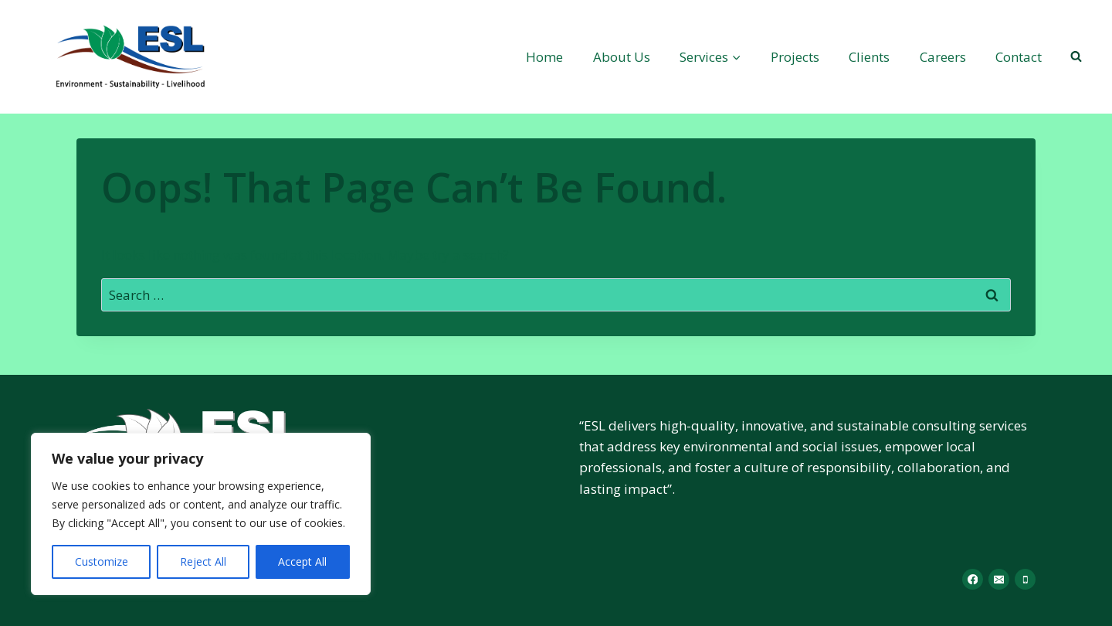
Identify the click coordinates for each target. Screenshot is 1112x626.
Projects (795, 57)
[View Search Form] (1075, 56)
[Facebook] (972, 579)
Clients (869, 57)
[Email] (998, 579)
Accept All (302, 561)
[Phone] (1025, 579)
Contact (1018, 57)
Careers (943, 57)
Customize (101, 561)
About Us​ (621, 57)
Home (544, 57)
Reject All (203, 561)
